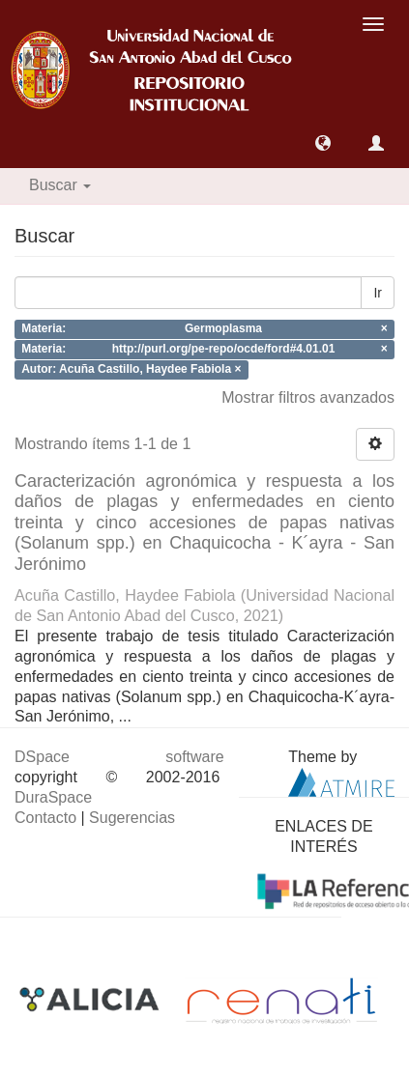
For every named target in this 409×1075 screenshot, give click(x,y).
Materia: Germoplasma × (204, 329)
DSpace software (119, 757)
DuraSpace (53, 797)
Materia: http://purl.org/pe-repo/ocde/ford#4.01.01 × (204, 348)
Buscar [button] (60, 185)
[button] (323, 143)
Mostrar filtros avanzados (307, 397)
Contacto (45, 817)
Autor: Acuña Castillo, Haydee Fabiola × (131, 369)
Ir (377, 292)
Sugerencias (132, 817)
